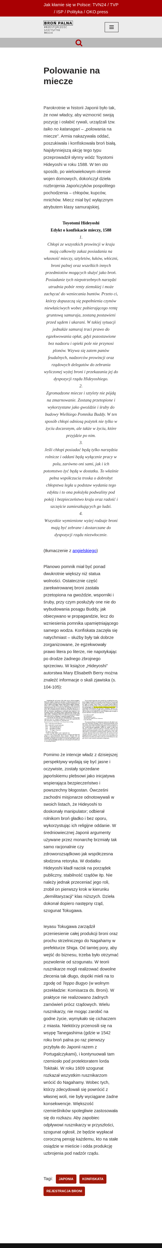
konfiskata (92, 1179)
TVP (114, 4)
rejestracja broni (64, 1191)
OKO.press (97, 11)
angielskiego (84, 550)
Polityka (75, 11)
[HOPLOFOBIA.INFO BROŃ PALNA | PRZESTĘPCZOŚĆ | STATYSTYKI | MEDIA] (58, 27)
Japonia (66, 1179)
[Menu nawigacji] (111, 27)
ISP (60, 11)
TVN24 (99, 4)
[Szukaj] (79, 42)
